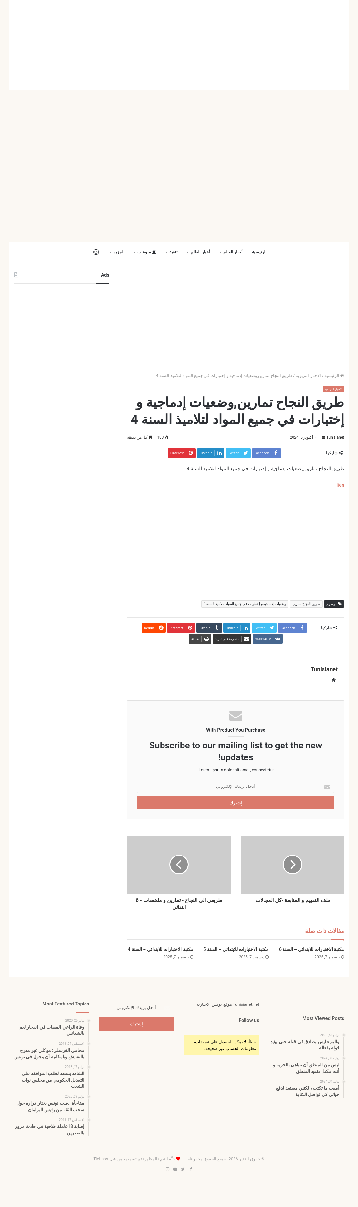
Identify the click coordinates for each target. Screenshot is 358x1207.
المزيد (119, 252)
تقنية (173, 252)
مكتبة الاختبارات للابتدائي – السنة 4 (160, 949)
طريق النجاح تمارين (306, 604)
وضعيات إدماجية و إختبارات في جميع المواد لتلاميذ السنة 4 (245, 604)
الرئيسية (259, 252)
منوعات (146, 252)
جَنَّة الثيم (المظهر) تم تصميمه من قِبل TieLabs (134, 1159)
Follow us (249, 1021)
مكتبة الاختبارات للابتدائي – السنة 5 (236, 949)
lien (340, 485)
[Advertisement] (179, 45)
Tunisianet (335, 437)
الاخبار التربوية (308, 375)
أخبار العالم (233, 252)
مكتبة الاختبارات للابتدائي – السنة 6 (311, 949)
